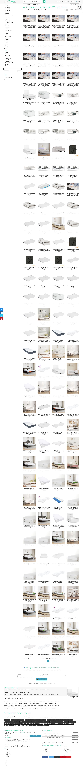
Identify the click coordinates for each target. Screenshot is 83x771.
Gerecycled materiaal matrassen (55, 721)
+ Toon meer (6, 48)
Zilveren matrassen (58, 719)
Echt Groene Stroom (10, 741)
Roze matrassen (14, 725)
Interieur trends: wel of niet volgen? (60, 740)
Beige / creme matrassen (29, 725)
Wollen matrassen (16, 721)
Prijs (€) (5, 67)
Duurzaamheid (66, 748)
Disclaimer (47, 750)
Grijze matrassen (21, 725)
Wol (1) (6, 19)
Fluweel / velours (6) (9, 14)
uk (6, 764)
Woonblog (46, 749)
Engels (7, 762)
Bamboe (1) (7, 20)
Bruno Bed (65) (8, 53)
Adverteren (66, 752)
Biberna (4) (7, 39)
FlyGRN (7, 740)
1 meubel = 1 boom (67, 750)
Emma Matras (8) (8, 61)
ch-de (7, 757)
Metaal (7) (7, 13)
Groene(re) (13, 1)
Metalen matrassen (72, 721)
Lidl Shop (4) (7, 64)
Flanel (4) (7, 17)
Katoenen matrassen (47, 723)
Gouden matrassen (40, 723)
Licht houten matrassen (8, 723)
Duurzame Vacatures (10, 744)
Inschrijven (35, 735)
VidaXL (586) (7, 52)
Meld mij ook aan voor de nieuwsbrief (25, 676)
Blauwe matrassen (71, 723)
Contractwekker (9, 745)
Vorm (5, 74)
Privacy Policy (47, 755)
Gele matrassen (65, 721)
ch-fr (7, 758)
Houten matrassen (50, 719)
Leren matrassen (37, 725)
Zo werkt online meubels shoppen (51, 753)
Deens (7, 765)
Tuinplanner (66, 751)
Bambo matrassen (63, 723)
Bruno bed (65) (8, 27)
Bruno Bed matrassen (8, 721)
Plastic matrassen (35, 719)
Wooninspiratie (67, 753)
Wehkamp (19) (8, 58)
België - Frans (8, 753)
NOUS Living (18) (8, 30)
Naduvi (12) (7, 59)
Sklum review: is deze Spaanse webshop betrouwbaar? (60, 737)
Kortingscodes (66, 749)
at (6, 766)
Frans (7, 750)
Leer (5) (6, 16)
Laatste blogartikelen (47, 730)
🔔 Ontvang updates (41, 679)
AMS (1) (6, 43)
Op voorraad (7, 79)
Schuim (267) (7, 7)
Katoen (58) (7, 10)
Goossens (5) (7, 37)
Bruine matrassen (28, 719)
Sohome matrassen (45, 725)
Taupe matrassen (7, 725)
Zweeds (7, 756)
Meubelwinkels (47, 752)
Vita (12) (6, 31)
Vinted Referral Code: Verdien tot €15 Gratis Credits (60, 732)
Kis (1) (6, 45)
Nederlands (8, 749)
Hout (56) (7, 11)
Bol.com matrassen (46, 721)
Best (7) (6, 34)
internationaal (17, 744)
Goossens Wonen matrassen (67, 719)
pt (6, 761)
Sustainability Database (10, 746)
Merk (5, 24)
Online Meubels (47, 747)
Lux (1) (6, 42)
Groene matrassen (31, 721)
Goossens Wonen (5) (9, 62)
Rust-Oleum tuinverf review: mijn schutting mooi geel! (60, 742)
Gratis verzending (8, 77)
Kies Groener (8, 742)
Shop (5, 50)
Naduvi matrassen (56, 723)
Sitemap (46, 751)
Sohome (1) (7, 65)
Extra (5, 75)
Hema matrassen (38, 721)
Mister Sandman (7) (9, 36)
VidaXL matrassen (21, 719)
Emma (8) (7, 33)
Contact (65, 755)
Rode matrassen (7, 719)
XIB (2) (6, 40)
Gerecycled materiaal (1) (9, 22)
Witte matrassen (14, 719)
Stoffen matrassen (23, 721)
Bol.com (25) (7, 55)
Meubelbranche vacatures (69, 747)
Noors (7, 755)
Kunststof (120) (8, 8)
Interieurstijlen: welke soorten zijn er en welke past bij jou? (60, 735)
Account (72, 1)
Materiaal (6, 4)
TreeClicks (8, 739)
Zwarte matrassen (24, 723)
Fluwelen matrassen (16, 723)
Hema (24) (7, 28)
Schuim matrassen (43, 719)
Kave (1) (6, 47)
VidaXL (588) (7, 25)
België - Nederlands (9, 752)
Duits (7, 760)
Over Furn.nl (47, 748)
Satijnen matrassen (32, 723)
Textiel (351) (7, 5)
